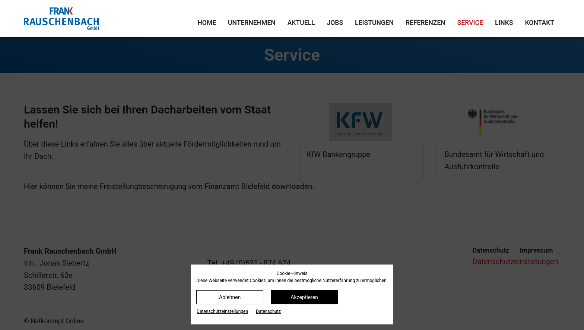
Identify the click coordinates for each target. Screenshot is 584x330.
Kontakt (539, 22)
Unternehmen (252, 22)
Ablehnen (230, 297)
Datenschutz (268, 311)
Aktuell (301, 22)
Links (504, 22)
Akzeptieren (304, 297)
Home (206, 22)
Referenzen (425, 22)
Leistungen (374, 22)
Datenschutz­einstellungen (222, 311)
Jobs (335, 22)
